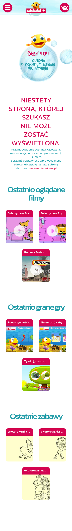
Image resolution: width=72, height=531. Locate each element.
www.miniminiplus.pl (43, 168)
